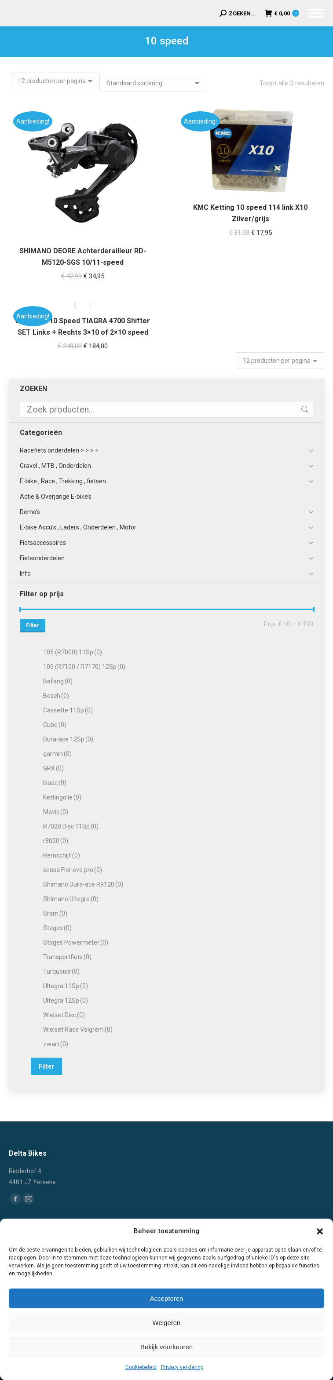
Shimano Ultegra (71, 898)
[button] (319, 1231)
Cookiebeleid (141, 1367)
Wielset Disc (64, 1015)
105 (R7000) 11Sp (72, 652)
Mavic (55, 811)
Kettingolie (62, 797)
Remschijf (61, 855)
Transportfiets (67, 956)
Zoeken (304, 409)
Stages (57, 927)
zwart (55, 1044)
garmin (57, 753)
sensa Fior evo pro (72, 869)
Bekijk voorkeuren (166, 1347)
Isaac (54, 782)
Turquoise (61, 971)
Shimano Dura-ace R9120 (83, 884)
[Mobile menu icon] (316, 13)
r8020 (55, 840)
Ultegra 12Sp (65, 1000)
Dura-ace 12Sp (68, 739)
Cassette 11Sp (68, 710)
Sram (55, 913)
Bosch (56, 695)
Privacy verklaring (182, 1367)
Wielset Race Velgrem (78, 1029)
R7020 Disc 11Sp (71, 826)
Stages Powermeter (75, 942)
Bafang (58, 681)
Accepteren (166, 1298)
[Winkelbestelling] (152, 83)
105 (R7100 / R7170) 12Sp (84, 666)
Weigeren (167, 1322)
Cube (54, 724)
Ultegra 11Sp (65, 985)
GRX (53, 768)
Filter (32, 625)
